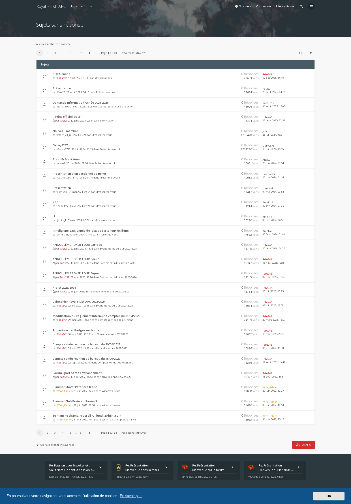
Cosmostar (63, 177)
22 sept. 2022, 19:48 (274, 362)
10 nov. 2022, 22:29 (274, 334)
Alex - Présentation (66, 159)
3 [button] (55, 53)
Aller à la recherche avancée (53, 44)
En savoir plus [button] (131, 496)
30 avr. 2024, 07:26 (273, 205)
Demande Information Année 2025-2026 (80, 103)
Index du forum (81, 6)
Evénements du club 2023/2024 (118, 248)
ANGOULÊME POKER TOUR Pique (76, 273)
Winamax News (111, 391)
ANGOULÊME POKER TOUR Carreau (77, 245)
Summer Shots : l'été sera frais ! (75, 387)
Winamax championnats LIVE (119, 419)
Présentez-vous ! (106, 92)
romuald (62, 191)
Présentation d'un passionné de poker (79, 174)
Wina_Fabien (64, 391)
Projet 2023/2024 (64, 288)
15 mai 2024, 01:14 (273, 177)
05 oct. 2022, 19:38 (273, 348)
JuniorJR (62, 220)
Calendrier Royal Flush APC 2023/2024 (79, 302)
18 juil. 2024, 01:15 (273, 149)
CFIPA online (61, 74)
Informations (104, 78)
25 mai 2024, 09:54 (273, 163)
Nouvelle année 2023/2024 (114, 291)
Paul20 (61, 92)
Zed (55, 202)
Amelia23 (62, 234)
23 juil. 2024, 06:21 (273, 134)
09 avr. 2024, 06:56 (273, 220)
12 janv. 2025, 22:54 (274, 120)
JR (54, 216)
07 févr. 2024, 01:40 (274, 234)
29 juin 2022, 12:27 (273, 390)
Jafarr (60, 134)
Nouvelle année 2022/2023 (112, 334)
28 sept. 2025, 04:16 (274, 92)
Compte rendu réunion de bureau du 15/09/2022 (86, 359)
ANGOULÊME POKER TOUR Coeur (76, 259)
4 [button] (63, 53)
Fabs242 (62, 78)
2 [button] (47, 53)
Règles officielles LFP (67, 117)
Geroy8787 (60, 145)
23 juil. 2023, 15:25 (273, 291)
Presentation (62, 188)
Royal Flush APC (51, 6)
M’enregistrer (285, 6)
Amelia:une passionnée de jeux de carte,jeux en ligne (91, 231)
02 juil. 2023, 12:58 (273, 305)
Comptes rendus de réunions (117, 106)
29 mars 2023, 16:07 (274, 319)
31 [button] (81, 53)
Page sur (109, 53)
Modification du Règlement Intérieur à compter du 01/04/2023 (96, 316)
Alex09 (61, 163)
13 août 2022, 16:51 (274, 376)
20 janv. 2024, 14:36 (274, 248)
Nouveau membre (65, 131)
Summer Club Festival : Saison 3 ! (75, 401)
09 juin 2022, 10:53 (273, 405)
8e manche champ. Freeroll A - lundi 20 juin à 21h (87, 416)
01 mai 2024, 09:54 (273, 191)
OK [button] (328, 496)
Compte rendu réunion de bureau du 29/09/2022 (86, 344)
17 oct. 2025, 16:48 (273, 77)
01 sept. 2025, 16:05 (274, 106)
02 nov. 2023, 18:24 (274, 277)
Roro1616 (62, 106)
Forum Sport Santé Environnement (77, 373)
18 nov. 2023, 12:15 (274, 262)
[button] (90, 53)
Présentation (62, 88)
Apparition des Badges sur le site (76, 330)
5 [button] (70, 53)
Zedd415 (62, 206)
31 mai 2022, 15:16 (273, 419)
